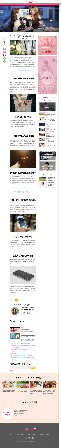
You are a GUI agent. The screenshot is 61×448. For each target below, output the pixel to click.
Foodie (4, 388)
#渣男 (17, 299)
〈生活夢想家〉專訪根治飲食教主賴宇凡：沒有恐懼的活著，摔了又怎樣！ (47, 167)
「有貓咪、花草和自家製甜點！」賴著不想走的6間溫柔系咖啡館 (47, 156)
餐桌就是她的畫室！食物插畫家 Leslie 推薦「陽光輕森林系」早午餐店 (24, 346)
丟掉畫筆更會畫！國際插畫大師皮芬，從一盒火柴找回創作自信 (28, 336)
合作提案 (29, 434)
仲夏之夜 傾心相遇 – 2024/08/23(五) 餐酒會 (50, 120)
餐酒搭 (46, 112)
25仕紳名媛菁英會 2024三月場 (49, 125)
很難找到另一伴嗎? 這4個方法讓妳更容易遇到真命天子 (50, 136)
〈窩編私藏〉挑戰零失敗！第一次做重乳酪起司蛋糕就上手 (23, 358)
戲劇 (47, 105)
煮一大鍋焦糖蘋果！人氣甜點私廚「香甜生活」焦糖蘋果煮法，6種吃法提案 (49, 392)
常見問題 (47, 434)
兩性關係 (4, 38)
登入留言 (33, 367)
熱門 (50, 100)
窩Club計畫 (41, 434)
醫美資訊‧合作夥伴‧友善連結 (27, 329)
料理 (44, 388)
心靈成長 (47, 143)
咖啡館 (47, 153)
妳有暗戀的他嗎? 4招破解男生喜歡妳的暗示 (21, 343)
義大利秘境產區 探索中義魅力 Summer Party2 (50, 115)
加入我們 (23, 434)
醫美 (22, 327)
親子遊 (17, 388)
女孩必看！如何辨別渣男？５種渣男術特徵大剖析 (50, 141)
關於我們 (11, 434)
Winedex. (24, 441)
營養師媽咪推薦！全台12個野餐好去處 (51, 184)
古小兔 (4, 44)
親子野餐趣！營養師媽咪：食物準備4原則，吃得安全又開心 (23, 350)
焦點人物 (22, 333)
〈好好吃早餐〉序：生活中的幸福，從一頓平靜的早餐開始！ (50, 146)
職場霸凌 (14, 353)
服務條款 (34, 434)
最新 (45, 100)
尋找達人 (17, 434)
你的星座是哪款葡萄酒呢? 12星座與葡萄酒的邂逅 (23, 355)
